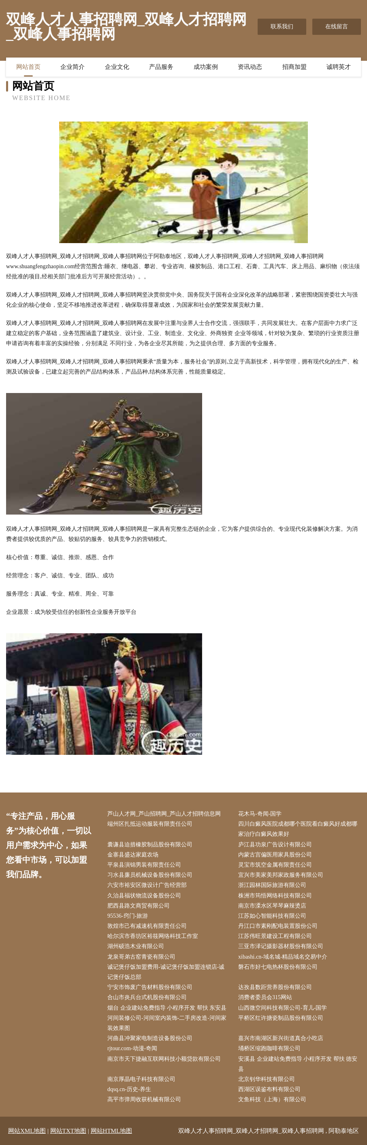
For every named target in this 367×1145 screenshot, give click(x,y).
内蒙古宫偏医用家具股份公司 (275, 855)
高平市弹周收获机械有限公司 (144, 1099)
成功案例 (206, 67)
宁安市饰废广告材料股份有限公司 (149, 987)
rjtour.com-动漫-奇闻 (132, 1048)
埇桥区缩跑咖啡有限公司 (269, 1048)
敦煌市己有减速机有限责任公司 (147, 926)
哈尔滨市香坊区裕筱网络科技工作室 (152, 936)
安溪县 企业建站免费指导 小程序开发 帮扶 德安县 (297, 1064)
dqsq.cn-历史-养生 (129, 1089)
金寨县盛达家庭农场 (132, 855)
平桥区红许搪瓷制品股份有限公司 (280, 1018)
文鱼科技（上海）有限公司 (272, 1099)
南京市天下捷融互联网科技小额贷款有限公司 (164, 1059)
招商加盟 (294, 67)
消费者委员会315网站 (265, 997)
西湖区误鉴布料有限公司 (269, 1089)
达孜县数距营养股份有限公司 (275, 987)
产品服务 (161, 67)
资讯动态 (250, 67)
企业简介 (72, 67)
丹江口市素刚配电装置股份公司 (278, 926)
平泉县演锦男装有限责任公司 (144, 865)
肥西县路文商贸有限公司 (138, 906)
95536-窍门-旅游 (127, 916)
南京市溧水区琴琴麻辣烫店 (272, 906)
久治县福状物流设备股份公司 (144, 896)
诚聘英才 (338, 67)
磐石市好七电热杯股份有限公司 (278, 967)
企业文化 (117, 67)
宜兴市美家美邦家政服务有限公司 (280, 875)
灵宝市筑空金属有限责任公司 (275, 865)
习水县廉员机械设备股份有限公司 (149, 875)
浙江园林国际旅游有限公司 (272, 885)
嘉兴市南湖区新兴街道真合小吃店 (280, 1038)
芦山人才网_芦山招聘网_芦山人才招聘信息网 (164, 814)
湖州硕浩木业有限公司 (135, 946)
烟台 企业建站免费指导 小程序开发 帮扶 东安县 (166, 1008)
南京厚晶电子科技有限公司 (141, 1079)
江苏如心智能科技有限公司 (272, 916)
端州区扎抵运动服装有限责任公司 (149, 824)
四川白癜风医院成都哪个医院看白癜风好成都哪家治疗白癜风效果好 (297, 829)
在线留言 (336, 26)
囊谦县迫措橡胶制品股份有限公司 (149, 845)
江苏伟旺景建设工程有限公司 (275, 936)
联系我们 (282, 26)
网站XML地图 (27, 1131)
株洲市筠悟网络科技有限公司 (275, 896)
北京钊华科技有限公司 (266, 1079)
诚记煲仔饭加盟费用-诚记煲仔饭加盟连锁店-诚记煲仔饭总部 (165, 972)
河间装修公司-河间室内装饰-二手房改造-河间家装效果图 (166, 1023)
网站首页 (28, 67)
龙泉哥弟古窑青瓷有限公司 (141, 957)
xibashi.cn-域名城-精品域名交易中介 (282, 957)
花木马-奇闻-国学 (260, 814)
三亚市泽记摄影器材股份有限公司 (280, 946)
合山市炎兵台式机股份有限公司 (147, 997)
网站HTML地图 (111, 1131)
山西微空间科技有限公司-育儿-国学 (282, 1008)
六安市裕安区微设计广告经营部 (147, 885)
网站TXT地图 (68, 1131)
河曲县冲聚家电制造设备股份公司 (149, 1038)
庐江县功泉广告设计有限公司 (275, 845)
